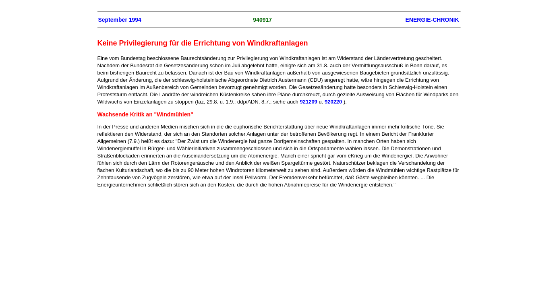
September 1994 (119, 20)
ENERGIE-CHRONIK (432, 20)
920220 (333, 102)
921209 (308, 102)
